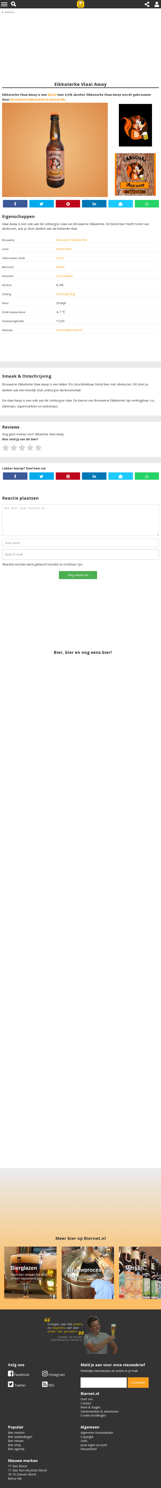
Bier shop (14, 1445)
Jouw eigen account (93, 1445)
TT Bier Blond (17, 1466)
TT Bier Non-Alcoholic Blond (27, 1470)
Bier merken (16, 1433)
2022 (60, 258)
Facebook (18, 1374)
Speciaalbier (64, 276)
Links (83, 1441)
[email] (103, 1382)
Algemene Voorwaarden (96, 1433)
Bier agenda (16, 1449)
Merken (10, 12)
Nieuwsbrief (88, 1449)
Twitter (17, 1385)
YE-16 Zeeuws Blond (22, 1474)
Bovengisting (65, 294)
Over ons (86, 1399)
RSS (48, 1385)
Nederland (63, 249)
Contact (85, 1403)
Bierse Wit (15, 1478)
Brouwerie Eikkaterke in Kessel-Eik (38, 99)
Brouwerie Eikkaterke (71, 240)
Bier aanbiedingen (20, 1437)
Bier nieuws (16, 1441)
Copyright (86, 1437)
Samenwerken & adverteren (99, 1411)
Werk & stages (90, 1407)
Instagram (53, 1374)
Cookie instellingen (93, 1415)
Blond (52, 94)
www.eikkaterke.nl (69, 330)
